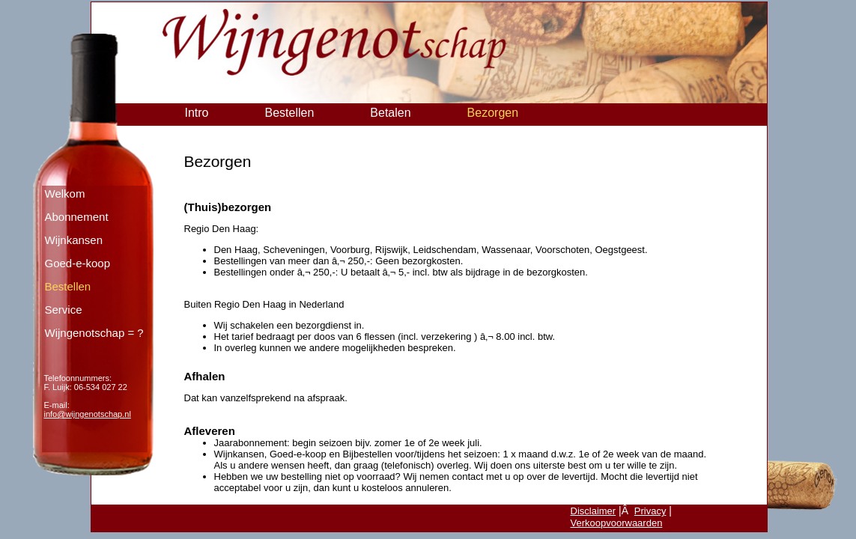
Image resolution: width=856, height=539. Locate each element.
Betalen (390, 112)
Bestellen (290, 112)
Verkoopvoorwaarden (617, 523)
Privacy (650, 511)
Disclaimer (593, 511)
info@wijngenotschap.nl (87, 413)
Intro (197, 112)
